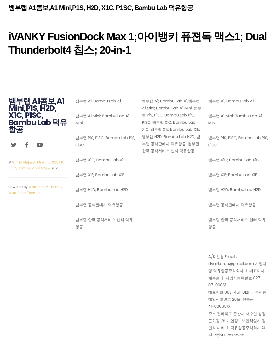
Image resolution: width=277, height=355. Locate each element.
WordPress (37, 187)
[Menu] (260, 7)
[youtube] (39, 144)
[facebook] (26, 144)
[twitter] (13, 144)
